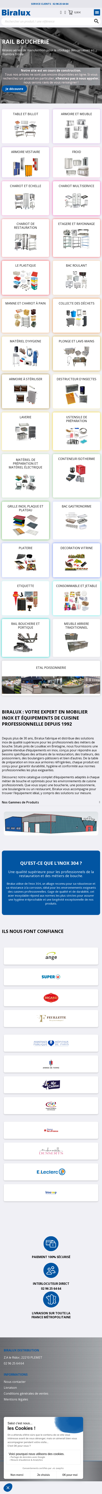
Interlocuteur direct (51, 1284)
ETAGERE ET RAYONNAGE (76, 224)
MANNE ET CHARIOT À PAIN (25, 303)
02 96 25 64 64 (62, 3)
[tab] (51, 802)
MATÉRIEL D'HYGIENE (25, 341)
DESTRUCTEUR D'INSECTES (76, 379)
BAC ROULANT (76, 265)
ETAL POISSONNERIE (51, 668)
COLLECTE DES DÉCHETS (76, 303)
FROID (76, 152)
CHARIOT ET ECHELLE (25, 186)
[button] (14, 88)
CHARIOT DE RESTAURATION (25, 226)
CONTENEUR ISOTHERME (76, 459)
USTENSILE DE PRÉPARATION (76, 419)
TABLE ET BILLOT (25, 114)
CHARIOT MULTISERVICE (76, 186)
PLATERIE (25, 548)
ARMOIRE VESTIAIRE (25, 152)
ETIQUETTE (25, 586)
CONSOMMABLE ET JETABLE (76, 586)
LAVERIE (25, 417)
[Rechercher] (51, 21)
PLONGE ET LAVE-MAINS (76, 341)
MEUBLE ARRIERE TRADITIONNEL (76, 626)
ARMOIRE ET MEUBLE (76, 114)
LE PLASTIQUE (25, 265)
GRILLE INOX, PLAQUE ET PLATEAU (25, 508)
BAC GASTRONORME (76, 506)
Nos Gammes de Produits (20, 802)
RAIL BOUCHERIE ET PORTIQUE (25, 626)
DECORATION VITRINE (76, 548)
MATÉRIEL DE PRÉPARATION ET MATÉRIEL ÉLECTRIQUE (25, 463)
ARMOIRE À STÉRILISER (25, 379)
